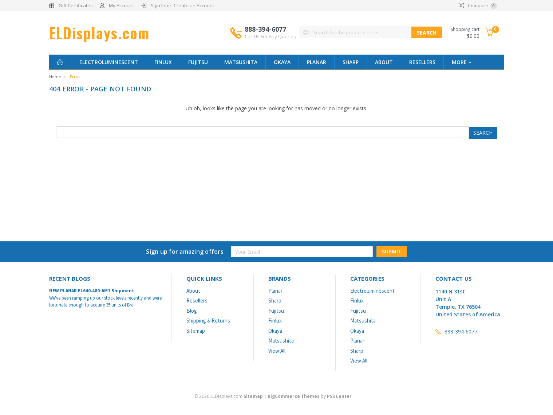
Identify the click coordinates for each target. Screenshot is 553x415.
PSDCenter (339, 396)
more (461, 62)
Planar (316, 62)
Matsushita (240, 62)
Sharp (351, 62)
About (384, 62)
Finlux (163, 62)
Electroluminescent (108, 62)
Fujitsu (198, 62)
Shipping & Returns (208, 320)
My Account (121, 5)
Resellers (422, 62)
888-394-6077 (270, 32)
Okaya (282, 62)
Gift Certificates (76, 5)
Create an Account (194, 5)
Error (75, 76)
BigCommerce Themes (294, 396)
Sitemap (195, 330)
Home (55, 76)
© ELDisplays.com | (231, 396)
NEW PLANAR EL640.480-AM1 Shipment (91, 291)
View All (276, 350)
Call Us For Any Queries (270, 36)
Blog (191, 310)
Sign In (158, 5)
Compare (477, 5)
